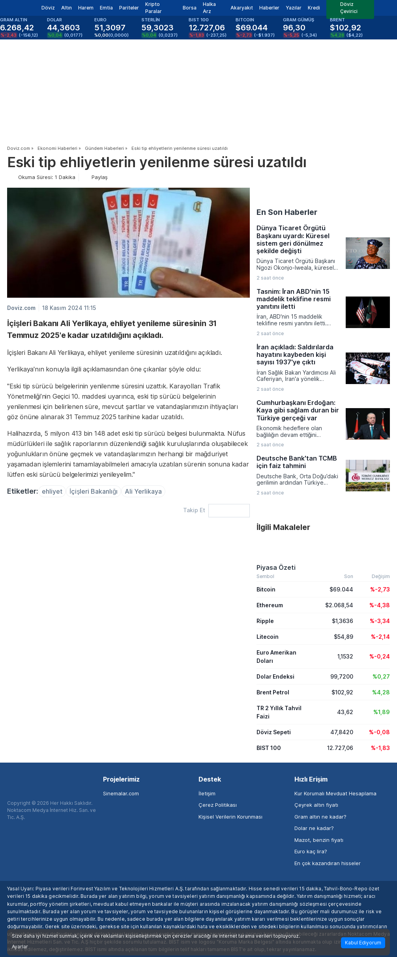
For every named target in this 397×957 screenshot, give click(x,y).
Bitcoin (266, 589)
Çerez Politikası (217, 805)
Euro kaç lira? (310, 851)
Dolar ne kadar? (314, 828)
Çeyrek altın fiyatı (316, 805)
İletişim (206, 793)
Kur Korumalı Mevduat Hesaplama (335, 793)
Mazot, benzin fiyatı (318, 840)
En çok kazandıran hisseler (327, 863)
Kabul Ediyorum (363, 943)
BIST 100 (269, 747)
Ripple (265, 620)
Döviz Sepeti (274, 732)
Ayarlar (20, 946)
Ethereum (270, 605)
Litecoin (268, 636)
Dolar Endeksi (275, 676)
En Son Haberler (287, 212)
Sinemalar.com (121, 793)
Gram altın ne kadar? (320, 816)
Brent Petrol (273, 692)
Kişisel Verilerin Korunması (230, 816)
